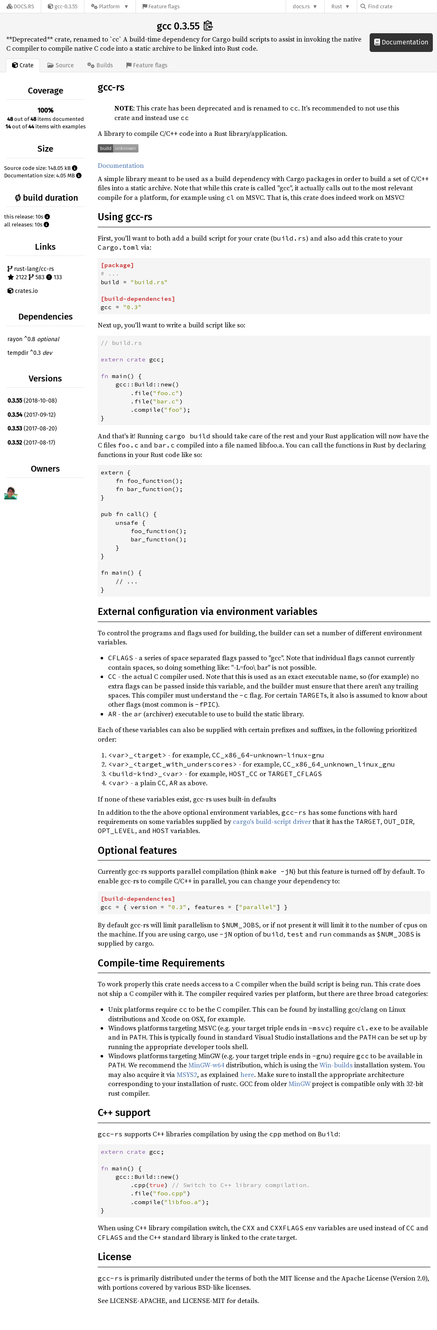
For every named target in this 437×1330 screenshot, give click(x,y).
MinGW (299, 1083)
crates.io (22, 291)
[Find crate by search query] (402, 6)
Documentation (401, 42)
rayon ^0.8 (33, 339)
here (247, 1074)
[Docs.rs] (20, 6)
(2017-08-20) (32, 428)
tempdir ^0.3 (29, 352)
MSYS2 (187, 1074)
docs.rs (301, 6)
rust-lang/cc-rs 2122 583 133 (34, 273)
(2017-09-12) (31, 414)
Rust (336, 6)
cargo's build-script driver (272, 821)
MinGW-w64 (206, 1064)
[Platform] (110, 6)
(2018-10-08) (32, 400)
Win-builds (336, 1064)
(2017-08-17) (31, 442)
